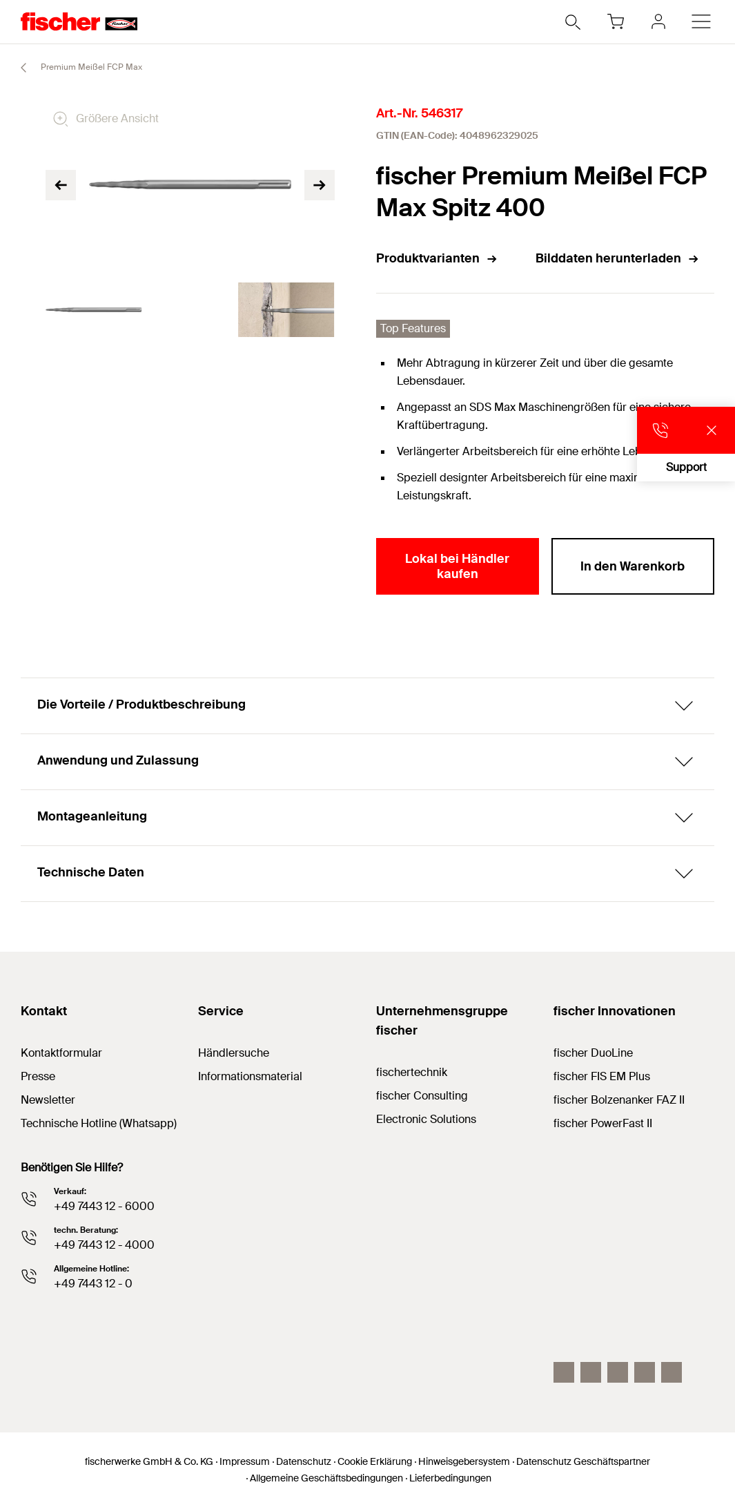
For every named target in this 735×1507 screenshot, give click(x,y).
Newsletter (48, 1100)
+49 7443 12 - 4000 (104, 1245)
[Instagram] (563, 1372)
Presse (38, 1076)
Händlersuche (233, 1053)
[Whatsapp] (671, 1372)
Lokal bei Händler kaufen (457, 566)
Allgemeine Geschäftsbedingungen (326, 1478)
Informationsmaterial (250, 1076)
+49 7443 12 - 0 (93, 1283)
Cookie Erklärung (374, 1461)
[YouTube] (617, 1372)
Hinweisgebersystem (464, 1461)
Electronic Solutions (426, 1119)
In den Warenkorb (632, 566)
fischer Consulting (422, 1095)
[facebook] (644, 1372)
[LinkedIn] (590, 1372)
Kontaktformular (61, 1053)
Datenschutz (303, 1461)
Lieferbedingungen (450, 1478)
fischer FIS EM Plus (601, 1076)
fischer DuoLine (593, 1053)
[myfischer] (658, 21)
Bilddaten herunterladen (618, 258)
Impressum (244, 1461)
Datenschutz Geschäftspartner (583, 1461)
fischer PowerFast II (602, 1123)
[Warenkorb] (615, 21)
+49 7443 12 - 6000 (104, 1206)
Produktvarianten (437, 258)
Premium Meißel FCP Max (75, 67)
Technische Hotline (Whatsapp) (99, 1123)
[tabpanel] (94, 309)
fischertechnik (411, 1072)
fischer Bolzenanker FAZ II (619, 1100)
